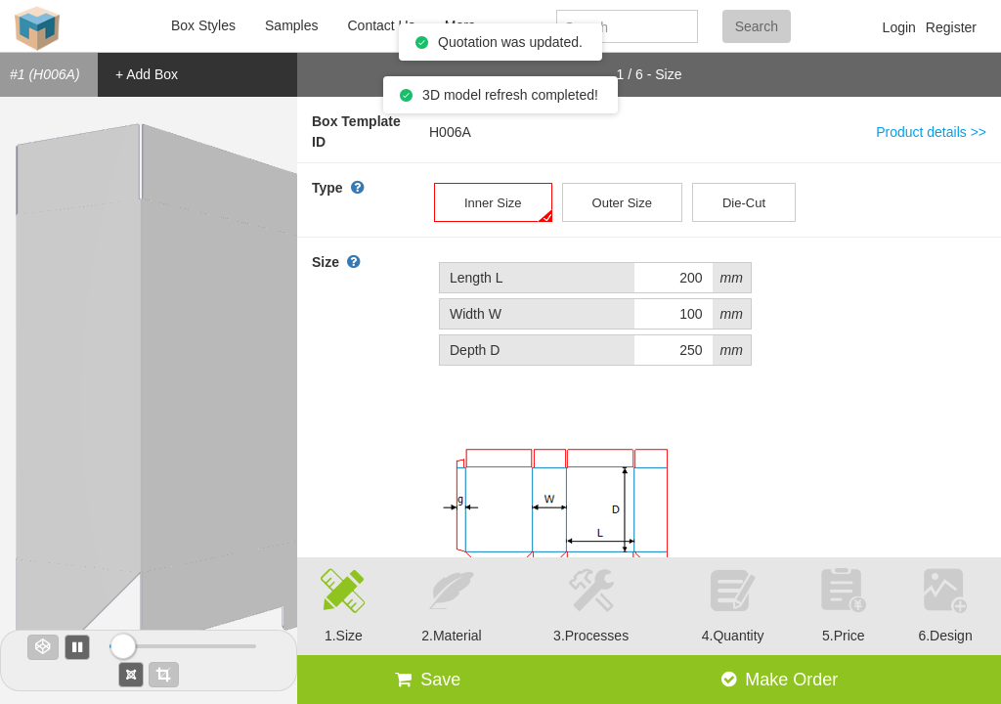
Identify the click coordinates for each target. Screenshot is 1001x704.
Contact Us (380, 25)
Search (756, 26)
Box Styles (203, 25)
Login (899, 27)
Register (951, 27)
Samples (291, 25)
